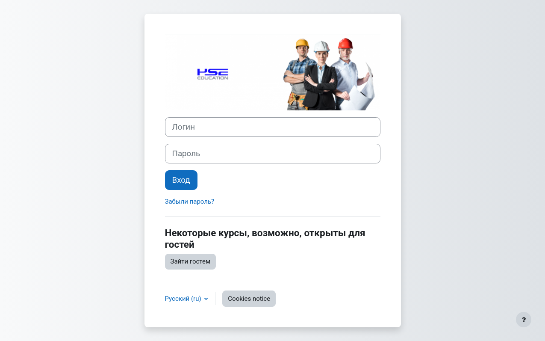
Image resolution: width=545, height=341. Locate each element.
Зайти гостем (191, 261)
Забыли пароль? (190, 201)
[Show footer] (523, 319)
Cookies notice (249, 298)
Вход (181, 180)
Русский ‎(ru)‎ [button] (184, 298)
